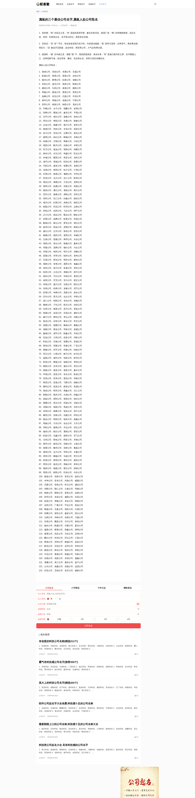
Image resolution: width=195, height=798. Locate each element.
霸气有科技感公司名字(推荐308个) (58, 671)
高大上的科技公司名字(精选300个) (58, 693)
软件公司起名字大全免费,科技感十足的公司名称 (66, 714)
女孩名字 (71, 4)
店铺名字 (92, 4)
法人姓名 (41, 602)
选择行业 (41, 622)
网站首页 (60, 4)
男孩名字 (81, 4)
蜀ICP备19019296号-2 (111, 790)
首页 (37, 11)
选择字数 (41, 627)
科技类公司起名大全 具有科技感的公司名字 (63, 757)
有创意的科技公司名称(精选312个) (58, 650)
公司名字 (103, 4)
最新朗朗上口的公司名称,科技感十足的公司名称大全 (68, 736)
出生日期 (41, 612)
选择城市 (41, 617)
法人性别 (41, 607)
